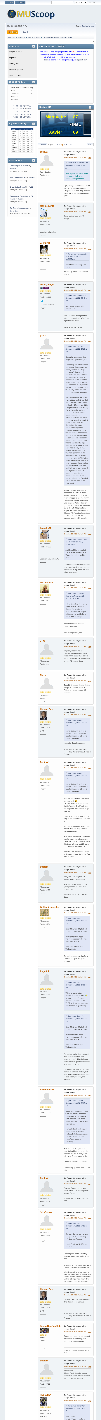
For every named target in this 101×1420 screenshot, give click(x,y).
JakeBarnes (46, 1212)
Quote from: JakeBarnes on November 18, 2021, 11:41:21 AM (77, 165)
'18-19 (15, 111)
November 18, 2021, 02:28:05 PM (75, 211)
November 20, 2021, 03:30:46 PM (75, 1095)
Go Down (42, 144)
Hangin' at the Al (15, 52)
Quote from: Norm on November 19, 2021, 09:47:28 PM (76, 722)
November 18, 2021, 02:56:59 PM (75, 290)
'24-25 (15, 106)
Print (90, 144)
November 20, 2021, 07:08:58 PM (75, 1184)
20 (70, 144)
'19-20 (28, 109)
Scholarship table (88, 26)
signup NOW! (81, 60)
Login (46, 60)
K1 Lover (21, 199)
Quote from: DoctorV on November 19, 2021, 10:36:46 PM (76, 984)
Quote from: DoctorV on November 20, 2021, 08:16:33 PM (76, 1408)
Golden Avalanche (49, 907)
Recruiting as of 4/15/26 (19, 166)
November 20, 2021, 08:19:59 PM (75, 1400)
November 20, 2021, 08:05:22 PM (75, 1332)
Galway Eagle (47, 284)
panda (43, 335)
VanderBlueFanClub (50, 1326)
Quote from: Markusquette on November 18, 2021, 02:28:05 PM (76, 256)
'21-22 (15, 109)
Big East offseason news (19, 208)
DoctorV (31, 178)
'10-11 (28, 117)
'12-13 (15, 117)
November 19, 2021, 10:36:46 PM (75, 768)
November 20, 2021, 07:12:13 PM (75, 1218)
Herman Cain (46, 709)
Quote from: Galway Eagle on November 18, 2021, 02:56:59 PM (76, 541)
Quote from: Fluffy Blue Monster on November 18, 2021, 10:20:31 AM (75, 595)
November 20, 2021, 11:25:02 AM (75, 977)
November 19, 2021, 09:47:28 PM (75, 680)
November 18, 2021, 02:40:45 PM (75, 248)
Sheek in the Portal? (18, 187)
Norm (43, 675)
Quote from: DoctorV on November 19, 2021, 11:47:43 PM (76, 920)
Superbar (13, 58)
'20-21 (22, 109)
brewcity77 (14, 169)
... (68, 144)
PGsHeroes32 (47, 1089)
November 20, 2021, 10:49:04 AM (75, 913)
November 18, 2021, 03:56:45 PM (75, 534)
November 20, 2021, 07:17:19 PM (75, 1295)
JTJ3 (42, 641)
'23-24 (22, 106)
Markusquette (47, 206)
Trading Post (14, 63)
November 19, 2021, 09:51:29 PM (75, 715)
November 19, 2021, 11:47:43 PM (75, 872)
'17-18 (22, 111)
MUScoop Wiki (15, 75)
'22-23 (28, 106)
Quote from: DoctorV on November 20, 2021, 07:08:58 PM (76, 1225)
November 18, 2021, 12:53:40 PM (75, 157)
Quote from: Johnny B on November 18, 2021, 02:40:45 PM (76, 298)
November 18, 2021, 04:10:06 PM (75, 588)
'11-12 (22, 117)
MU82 (31, 187)
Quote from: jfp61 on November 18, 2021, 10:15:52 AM (76, 348)
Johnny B (45, 243)
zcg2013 (44, 152)
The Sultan (45, 1395)
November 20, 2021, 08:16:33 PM (75, 1366)
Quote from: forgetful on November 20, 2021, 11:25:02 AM (76, 1103)
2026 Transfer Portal (18, 178)
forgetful (44, 971)
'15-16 (15, 114)
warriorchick (46, 582)
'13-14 (28, 114)
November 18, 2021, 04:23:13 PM (75, 646)
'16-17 (28, 111)
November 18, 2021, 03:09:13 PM (75, 341)
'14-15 (22, 114)
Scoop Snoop (15, 211)
